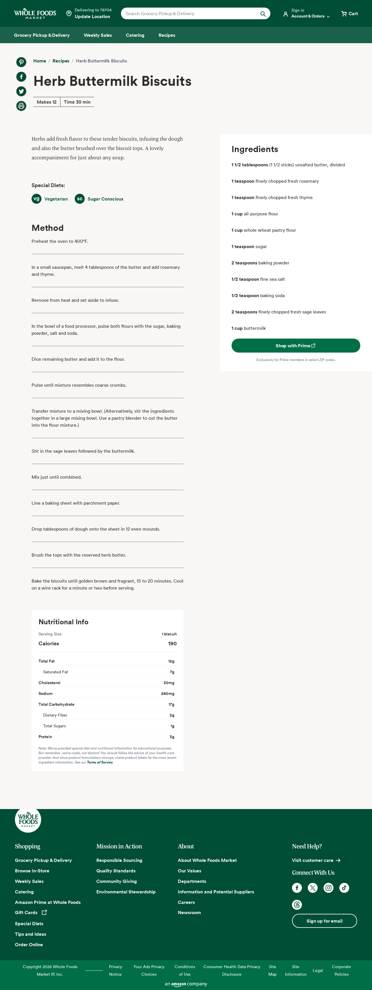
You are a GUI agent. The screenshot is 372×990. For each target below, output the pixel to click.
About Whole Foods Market (207, 860)
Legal (318, 970)
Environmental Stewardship (126, 891)
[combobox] (189, 13)
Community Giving (116, 881)
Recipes (61, 60)
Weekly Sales (29, 881)
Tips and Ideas (30, 934)
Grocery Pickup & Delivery (43, 860)
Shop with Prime (296, 345)
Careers (186, 902)
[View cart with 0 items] (349, 13)
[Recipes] (167, 35)
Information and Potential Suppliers (216, 891)
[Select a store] (88, 13)
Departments (192, 881)
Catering (24, 891)
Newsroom (189, 912)
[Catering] (135, 35)
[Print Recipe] (21, 106)
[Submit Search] (263, 13)
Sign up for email (324, 921)
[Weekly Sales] (98, 35)
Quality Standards (115, 870)
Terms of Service (100, 762)
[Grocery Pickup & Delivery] (42, 35)
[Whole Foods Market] (35, 13)
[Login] (306, 13)
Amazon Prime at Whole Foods (48, 902)
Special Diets (29, 923)
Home (39, 60)
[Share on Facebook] (21, 77)
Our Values (189, 870)
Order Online (29, 944)
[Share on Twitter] (21, 91)
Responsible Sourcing (119, 860)
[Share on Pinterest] (21, 62)
